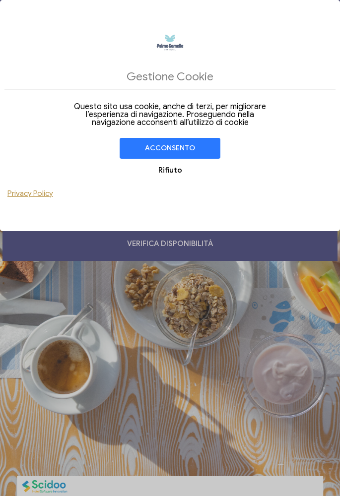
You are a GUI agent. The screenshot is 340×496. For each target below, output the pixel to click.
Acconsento (170, 148)
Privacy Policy (30, 193)
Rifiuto (170, 170)
